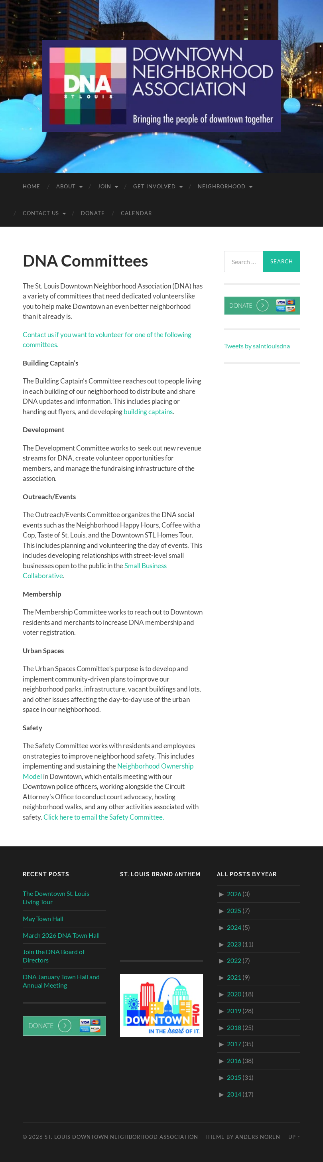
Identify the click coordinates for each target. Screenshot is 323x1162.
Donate (93, 213)
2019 (234, 1010)
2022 (234, 960)
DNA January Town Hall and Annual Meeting (61, 981)
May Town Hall (43, 918)
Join (104, 186)
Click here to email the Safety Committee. (103, 817)
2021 (234, 977)
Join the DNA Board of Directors (54, 956)
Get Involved (154, 186)
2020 (234, 994)
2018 (234, 1027)
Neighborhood (222, 186)
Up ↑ (294, 1137)
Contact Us (41, 213)
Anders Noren (257, 1137)
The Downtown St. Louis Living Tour (56, 897)
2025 (234, 910)
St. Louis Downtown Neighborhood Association (121, 1137)
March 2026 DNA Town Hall (61, 935)
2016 (234, 1060)
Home (31, 186)
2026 (234, 893)
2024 (234, 927)
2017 (234, 1043)
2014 (234, 1094)
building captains (148, 411)
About (66, 186)
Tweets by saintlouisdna (257, 346)
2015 (234, 1077)
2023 (234, 944)
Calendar (136, 213)
